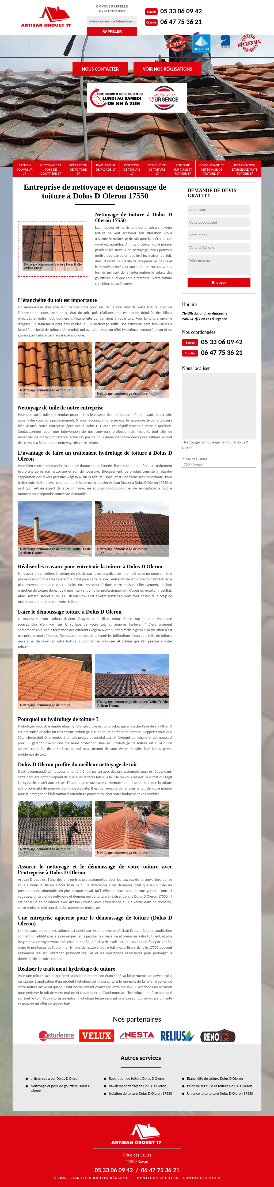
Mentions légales (157, 1178)
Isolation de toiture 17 (131, 169)
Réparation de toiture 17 (78, 169)
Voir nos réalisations (167, 69)
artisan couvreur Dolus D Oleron (55, 1078)
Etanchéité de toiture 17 (157, 169)
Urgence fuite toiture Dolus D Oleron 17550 (220, 1093)
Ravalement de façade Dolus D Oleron (137, 1086)
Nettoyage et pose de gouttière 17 (50, 169)
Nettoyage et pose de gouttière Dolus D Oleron (60, 1088)
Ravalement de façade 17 (106, 167)
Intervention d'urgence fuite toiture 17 (245, 169)
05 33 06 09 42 (181, 11)
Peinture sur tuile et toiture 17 (182, 169)
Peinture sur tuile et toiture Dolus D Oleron (219, 1086)
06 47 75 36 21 (181, 21)
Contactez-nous (201, 1178)
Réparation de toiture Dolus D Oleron (137, 1078)
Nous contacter (100, 69)
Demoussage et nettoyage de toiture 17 (211, 169)
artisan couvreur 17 (25, 169)
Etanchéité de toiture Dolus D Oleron (215, 1078)
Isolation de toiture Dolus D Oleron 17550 (140, 1093)
